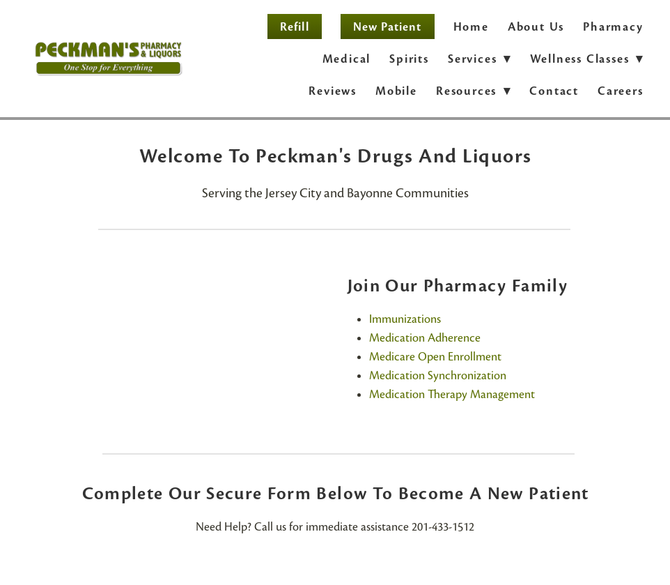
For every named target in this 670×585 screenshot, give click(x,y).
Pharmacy (613, 27)
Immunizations (405, 319)
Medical (346, 59)
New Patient (387, 27)
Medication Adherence (425, 338)
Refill (294, 27)
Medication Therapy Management (452, 394)
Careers (621, 91)
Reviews (333, 91)
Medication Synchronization (437, 375)
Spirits (409, 59)
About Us (536, 27)
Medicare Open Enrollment (435, 356)
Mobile (396, 91)
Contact (554, 91)
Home (471, 27)
